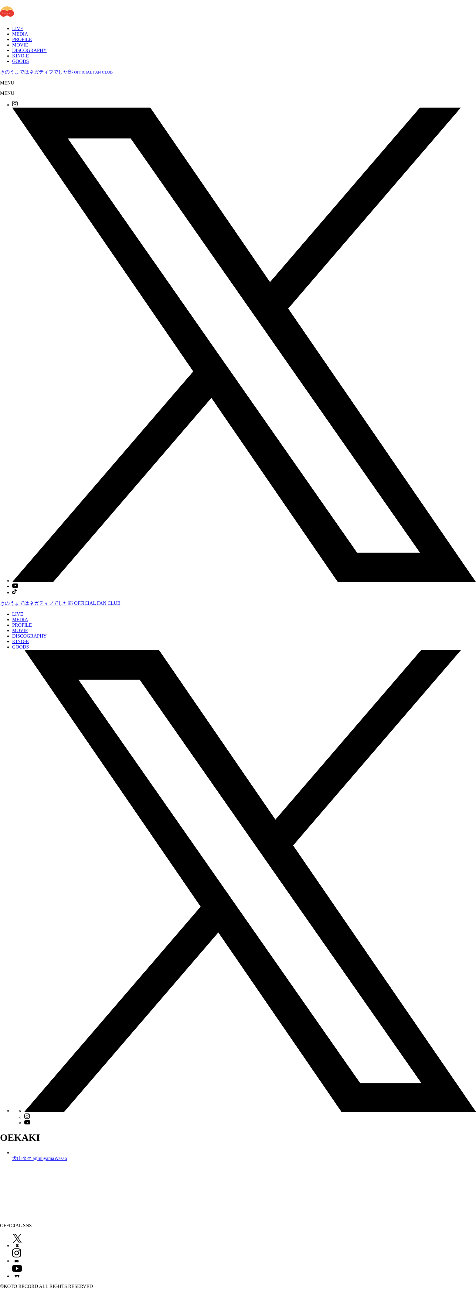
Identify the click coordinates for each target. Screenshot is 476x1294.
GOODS (20, 61)
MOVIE (20, 44)
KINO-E (20, 55)
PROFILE (22, 39)
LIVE (17, 28)
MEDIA (20, 33)
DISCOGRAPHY (29, 50)
